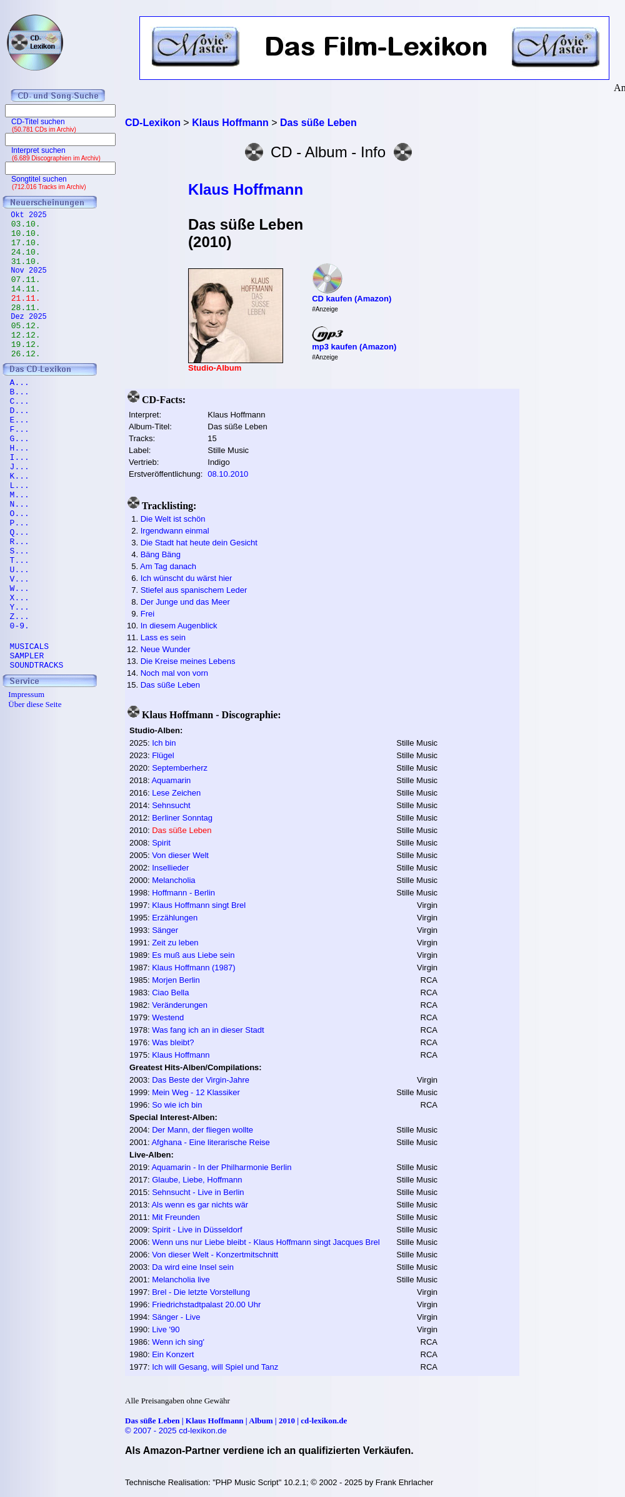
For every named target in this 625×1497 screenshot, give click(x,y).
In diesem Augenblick (179, 625)
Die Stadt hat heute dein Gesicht (199, 542)
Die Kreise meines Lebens (188, 661)
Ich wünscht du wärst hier (186, 578)
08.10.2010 (228, 474)
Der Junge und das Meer (185, 602)
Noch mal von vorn (174, 673)
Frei (147, 613)
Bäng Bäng (161, 554)
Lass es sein (163, 637)
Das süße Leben (170, 685)
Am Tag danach (168, 566)
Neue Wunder (166, 649)
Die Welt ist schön (173, 519)
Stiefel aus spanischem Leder (194, 590)
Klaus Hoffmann (245, 189)
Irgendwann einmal (175, 530)
